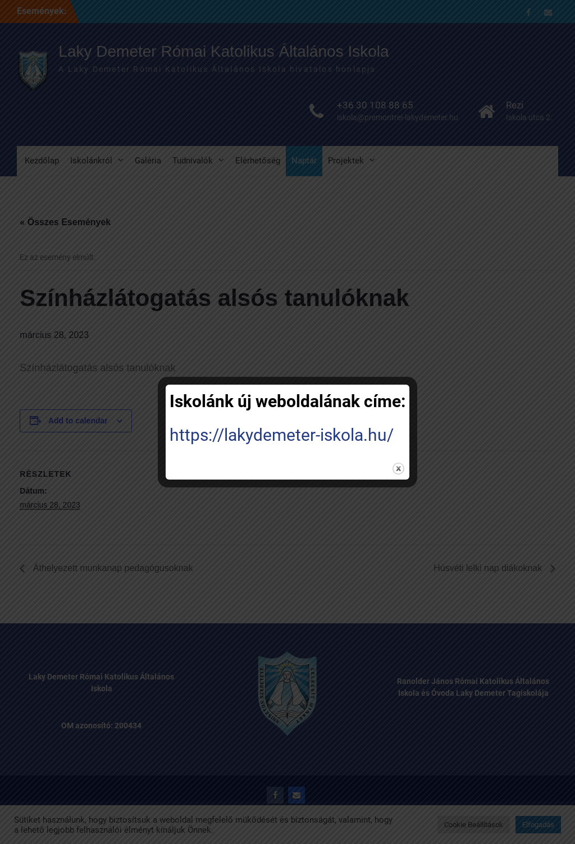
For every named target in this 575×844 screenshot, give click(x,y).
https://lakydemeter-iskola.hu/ (282, 435)
